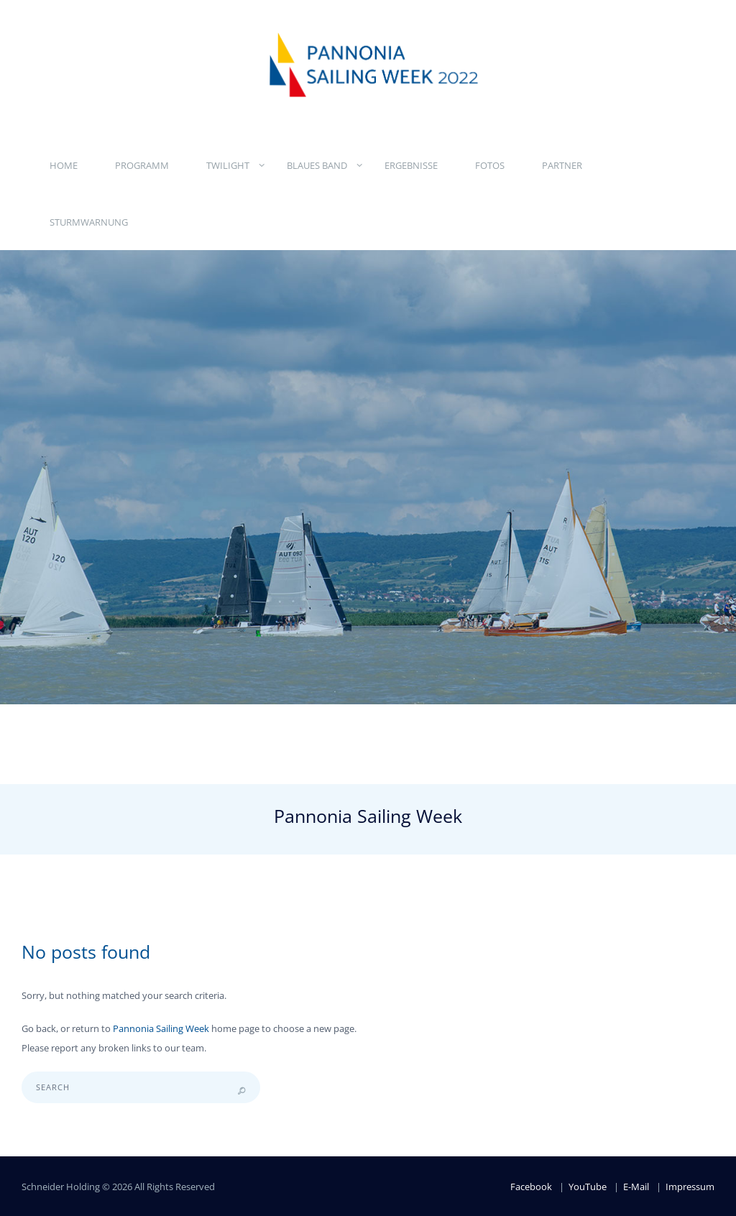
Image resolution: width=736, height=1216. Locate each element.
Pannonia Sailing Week (161, 1028)
